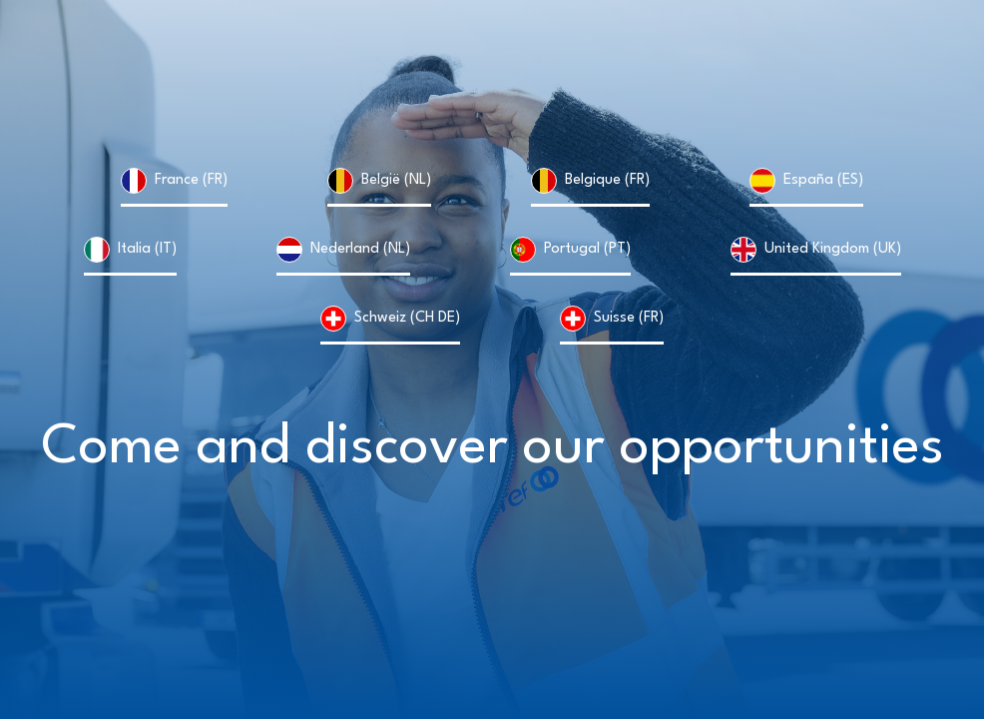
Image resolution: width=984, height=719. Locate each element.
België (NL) (396, 180)
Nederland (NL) (360, 249)
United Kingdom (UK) (832, 249)
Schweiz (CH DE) (407, 318)
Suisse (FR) (629, 318)
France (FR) (191, 180)
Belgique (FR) (607, 180)
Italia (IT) (147, 249)
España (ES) (823, 180)
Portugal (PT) (587, 249)
